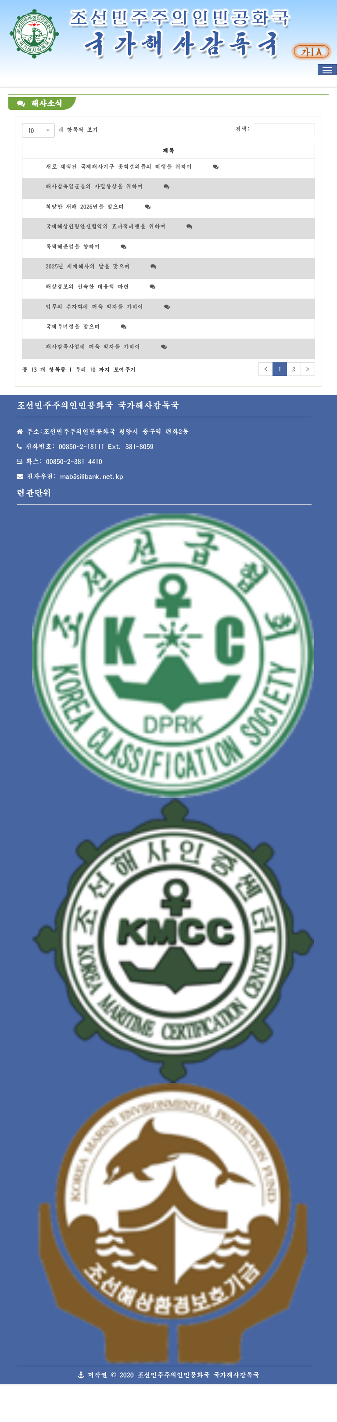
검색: (275, 129)
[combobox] (38, 130)
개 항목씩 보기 (60, 130)
